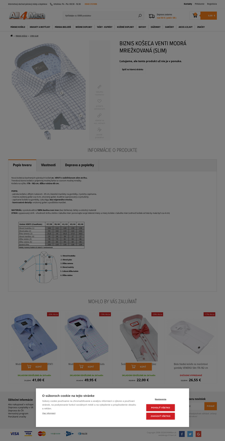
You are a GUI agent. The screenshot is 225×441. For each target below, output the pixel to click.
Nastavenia (164, 400)
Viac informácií (48, 414)
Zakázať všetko (164, 416)
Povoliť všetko (164, 408)
